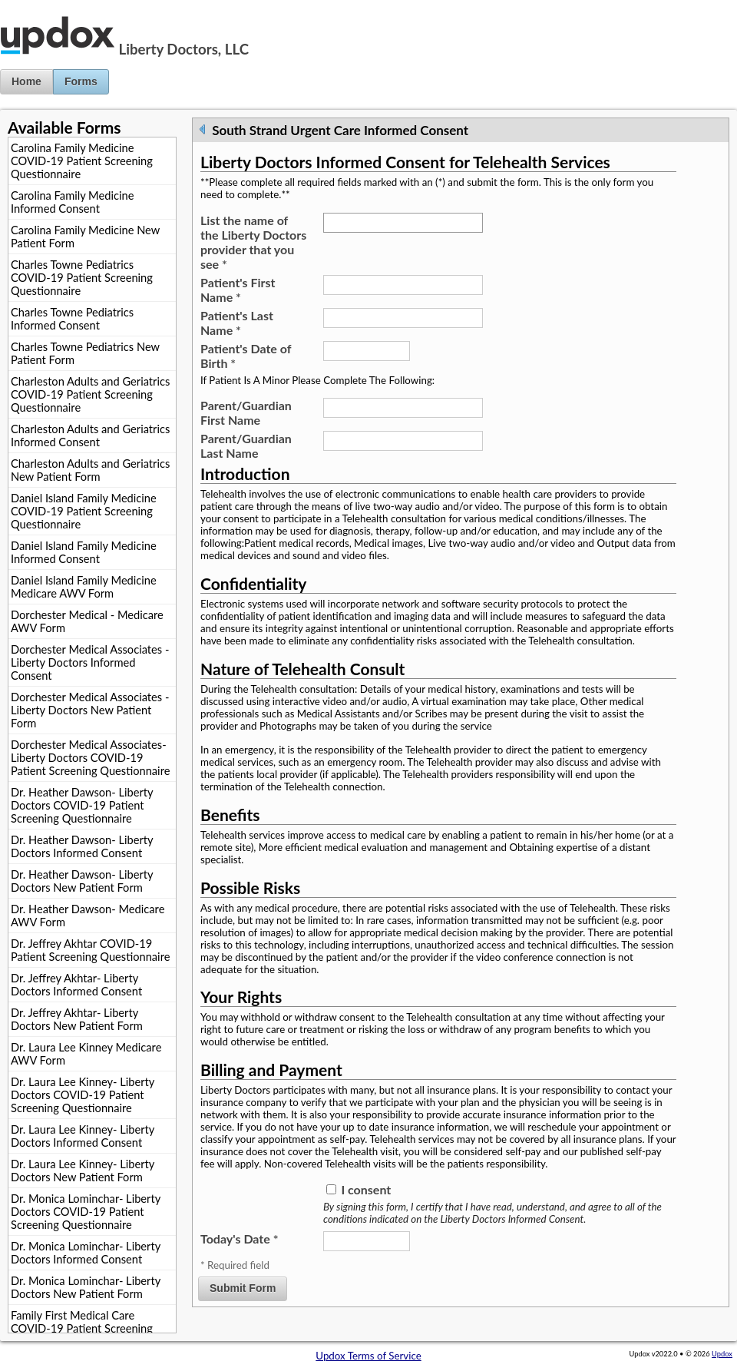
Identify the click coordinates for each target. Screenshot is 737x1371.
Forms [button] (80, 81)
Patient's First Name (238, 289)
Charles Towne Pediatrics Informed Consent (72, 319)
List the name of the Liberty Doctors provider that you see (253, 242)
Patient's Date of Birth (245, 355)
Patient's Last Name (236, 322)
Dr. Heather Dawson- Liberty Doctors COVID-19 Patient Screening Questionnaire (82, 805)
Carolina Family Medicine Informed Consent (72, 202)
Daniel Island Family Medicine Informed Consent (84, 552)
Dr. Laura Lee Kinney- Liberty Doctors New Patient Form (82, 1170)
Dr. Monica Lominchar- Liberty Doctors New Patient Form (85, 1287)
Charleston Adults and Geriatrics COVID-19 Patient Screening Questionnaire (90, 394)
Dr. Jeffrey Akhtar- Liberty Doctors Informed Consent (76, 985)
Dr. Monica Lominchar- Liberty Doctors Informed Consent (85, 1253)
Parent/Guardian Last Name (246, 445)
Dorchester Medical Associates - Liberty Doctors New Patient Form (90, 710)
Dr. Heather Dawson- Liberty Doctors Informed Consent (82, 846)
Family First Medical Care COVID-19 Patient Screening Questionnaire (82, 1328)
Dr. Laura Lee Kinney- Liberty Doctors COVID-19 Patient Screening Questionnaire (82, 1094)
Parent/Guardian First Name (246, 412)
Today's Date (239, 1238)
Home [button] (26, 81)
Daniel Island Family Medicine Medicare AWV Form (84, 587)
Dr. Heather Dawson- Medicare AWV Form (87, 915)
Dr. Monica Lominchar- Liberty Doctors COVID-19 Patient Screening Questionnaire (85, 1211)
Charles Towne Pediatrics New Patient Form (85, 353)
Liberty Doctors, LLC (184, 49)
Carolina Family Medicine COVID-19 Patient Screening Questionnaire (82, 160)
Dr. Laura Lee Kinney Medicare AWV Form (86, 1054)
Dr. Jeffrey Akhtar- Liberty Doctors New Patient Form (77, 1019)
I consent (366, 1189)
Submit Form (243, 1288)
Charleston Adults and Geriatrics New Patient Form (90, 470)
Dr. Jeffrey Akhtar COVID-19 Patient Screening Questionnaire (90, 950)
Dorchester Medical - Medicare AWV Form (87, 621)
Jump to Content (37, 6)
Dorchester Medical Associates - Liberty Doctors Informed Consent (90, 662)
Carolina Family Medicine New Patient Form (85, 237)
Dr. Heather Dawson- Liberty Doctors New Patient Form (82, 881)
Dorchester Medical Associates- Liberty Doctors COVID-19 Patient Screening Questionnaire (90, 757)
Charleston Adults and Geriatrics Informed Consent (90, 435)
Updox (722, 1353)
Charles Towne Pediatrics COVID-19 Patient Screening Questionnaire (82, 277)
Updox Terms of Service (368, 1355)
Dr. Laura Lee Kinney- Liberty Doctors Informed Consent (82, 1136)
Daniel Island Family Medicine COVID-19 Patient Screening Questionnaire (84, 511)
